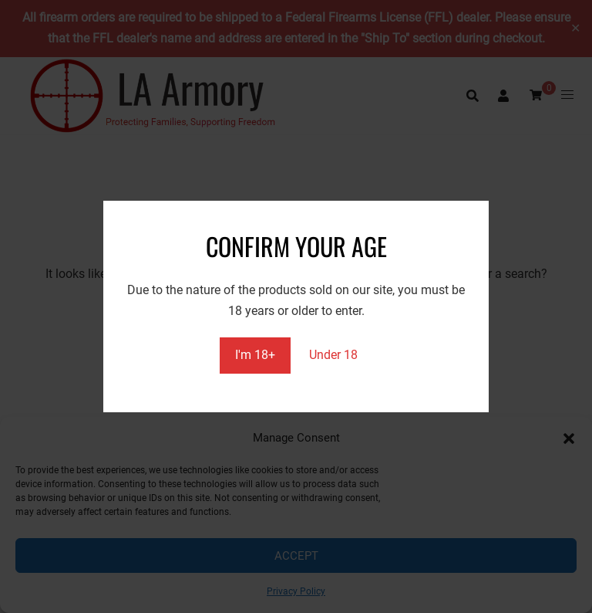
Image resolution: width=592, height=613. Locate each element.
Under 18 (333, 354)
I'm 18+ (255, 354)
